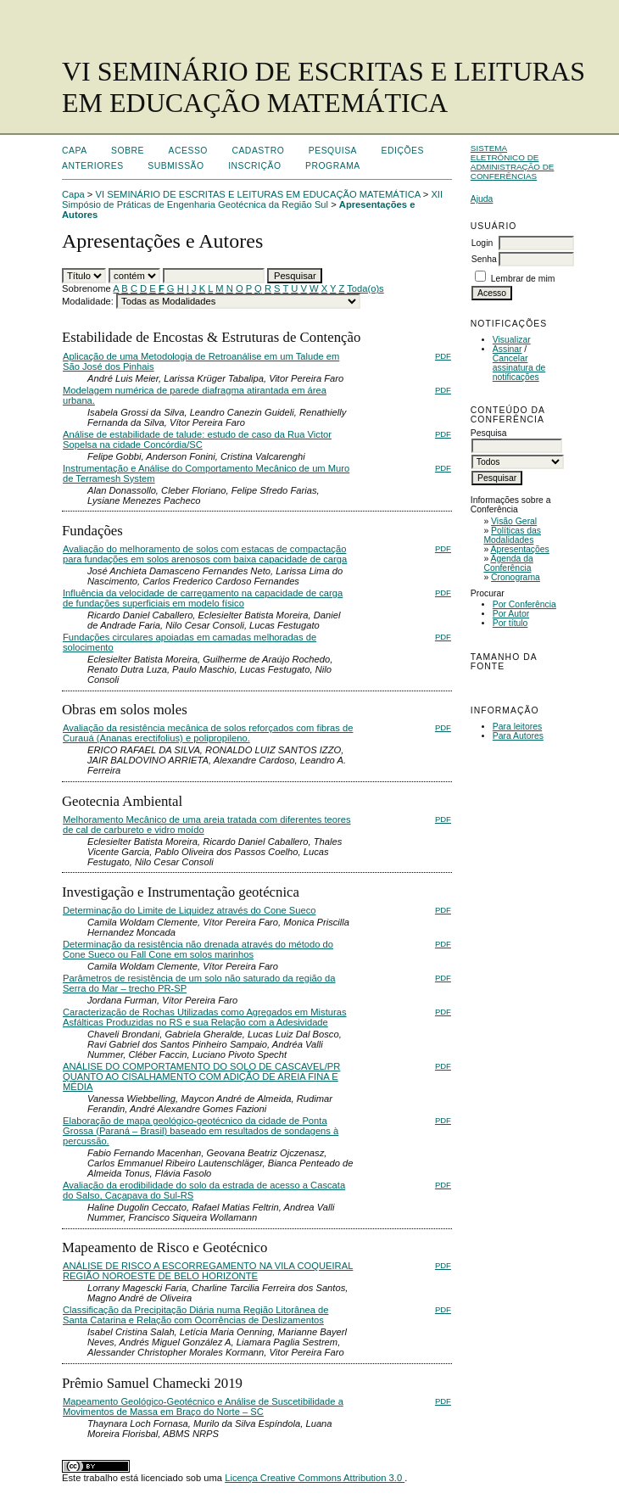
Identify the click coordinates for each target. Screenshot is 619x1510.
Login (482, 243)
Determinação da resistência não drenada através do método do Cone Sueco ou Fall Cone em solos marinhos (198, 949)
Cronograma (515, 577)
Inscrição (254, 166)
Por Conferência (524, 604)
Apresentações (520, 549)
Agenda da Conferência (508, 563)
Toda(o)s (365, 288)
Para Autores (518, 736)
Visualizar (512, 339)
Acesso (188, 150)
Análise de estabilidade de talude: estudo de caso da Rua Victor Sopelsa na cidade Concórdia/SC (197, 439)
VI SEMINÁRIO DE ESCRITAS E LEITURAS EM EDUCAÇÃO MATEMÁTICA (258, 194)
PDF (443, 356)
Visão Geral (514, 521)
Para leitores (517, 726)
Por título (510, 623)
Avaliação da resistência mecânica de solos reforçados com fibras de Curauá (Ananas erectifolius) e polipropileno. (208, 733)
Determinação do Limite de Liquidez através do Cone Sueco (189, 910)
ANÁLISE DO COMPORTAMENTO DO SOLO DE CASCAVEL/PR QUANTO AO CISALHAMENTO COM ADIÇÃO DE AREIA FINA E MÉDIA (201, 1076)
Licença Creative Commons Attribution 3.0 (314, 1478)
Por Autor (511, 613)
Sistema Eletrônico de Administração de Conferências (513, 162)
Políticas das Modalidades (512, 535)
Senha (484, 259)
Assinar (507, 349)
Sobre (127, 150)
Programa (332, 166)
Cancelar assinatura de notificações (519, 368)
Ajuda (482, 199)
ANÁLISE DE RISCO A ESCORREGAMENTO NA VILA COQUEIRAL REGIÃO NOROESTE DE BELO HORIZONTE (208, 1271)
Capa (74, 150)
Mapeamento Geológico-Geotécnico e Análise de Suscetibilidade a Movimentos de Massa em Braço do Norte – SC (203, 1406)
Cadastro (257, 150)
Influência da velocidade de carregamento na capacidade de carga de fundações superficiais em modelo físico (203, 598)
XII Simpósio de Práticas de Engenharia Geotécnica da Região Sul (252, 199)
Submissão (176, 166)
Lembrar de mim (523, 278)
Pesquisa (333, 150)
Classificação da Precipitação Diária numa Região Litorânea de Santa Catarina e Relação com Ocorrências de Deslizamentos (195, 1315)
